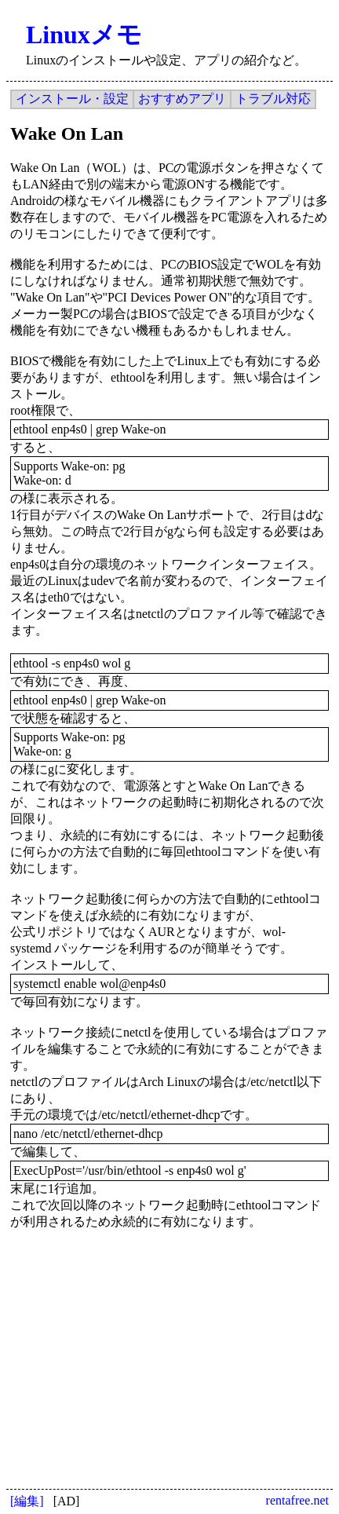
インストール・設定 (72, 98)
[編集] (27, 1501)
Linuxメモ (84, 34)
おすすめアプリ (182, 98)
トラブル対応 (273, 98)
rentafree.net (297, 1500)
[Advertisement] (143, 1344)
